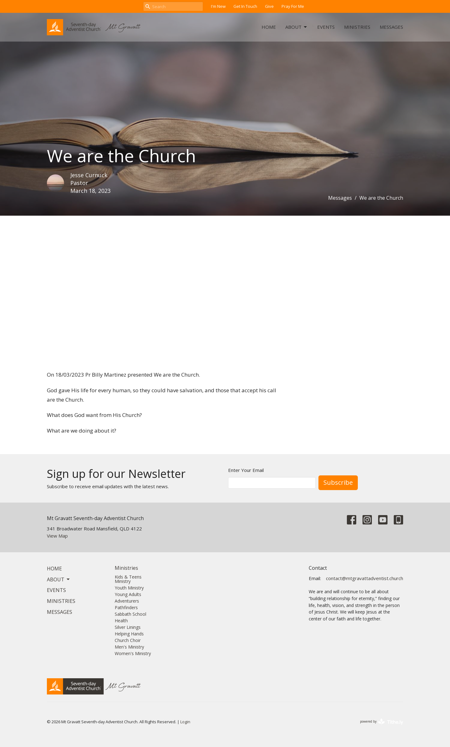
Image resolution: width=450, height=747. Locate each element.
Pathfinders (126, 607)
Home (269, 27)
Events (326, 27)
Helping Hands (129, 634)
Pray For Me (293, 6)
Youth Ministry (129, 588)
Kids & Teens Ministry (128, 579)
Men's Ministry (129, 647)
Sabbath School (130, 614)
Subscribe (338, 482)
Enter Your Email (246, 470)
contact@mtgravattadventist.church (364, 578)
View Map (57, 536)
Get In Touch (245, 6)
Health (121, 621)
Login (185, 721)
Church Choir (128, 640)
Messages (391, 27)
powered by (381, 721)
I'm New (218, 6)
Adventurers (127, 601)
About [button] (59, 579)
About (296, 27)
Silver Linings (128, 627)
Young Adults (128, 594)
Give (269, 6)
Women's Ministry (133, 653)
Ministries (357, 27)
